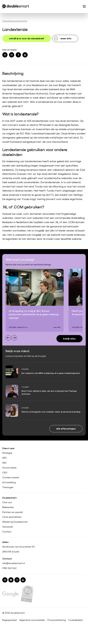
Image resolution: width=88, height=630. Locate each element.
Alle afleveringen (66, 428)
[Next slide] (14, 337)
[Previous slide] (8, 337)
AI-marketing (9, 482)
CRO (4, 472)
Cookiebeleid (75, 620)
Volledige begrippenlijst (14, 20)
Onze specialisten (11, 517)
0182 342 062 (9, 568)
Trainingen (7, 487)
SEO (4, 458)
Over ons (7, 502)
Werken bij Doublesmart (15, 522)
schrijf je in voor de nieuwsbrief (26, 38)
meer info (66, 38)
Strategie (7, 453)
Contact (6, 531)
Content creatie (10, 477)
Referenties (8, 507)
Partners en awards (12, 512)
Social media (9, 467)
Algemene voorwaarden (32, 620)
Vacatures (7, 527)
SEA (4, 463)
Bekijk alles (69, 338)
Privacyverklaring (56, 620)
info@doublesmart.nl (13, 563)
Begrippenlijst (9, 620)
